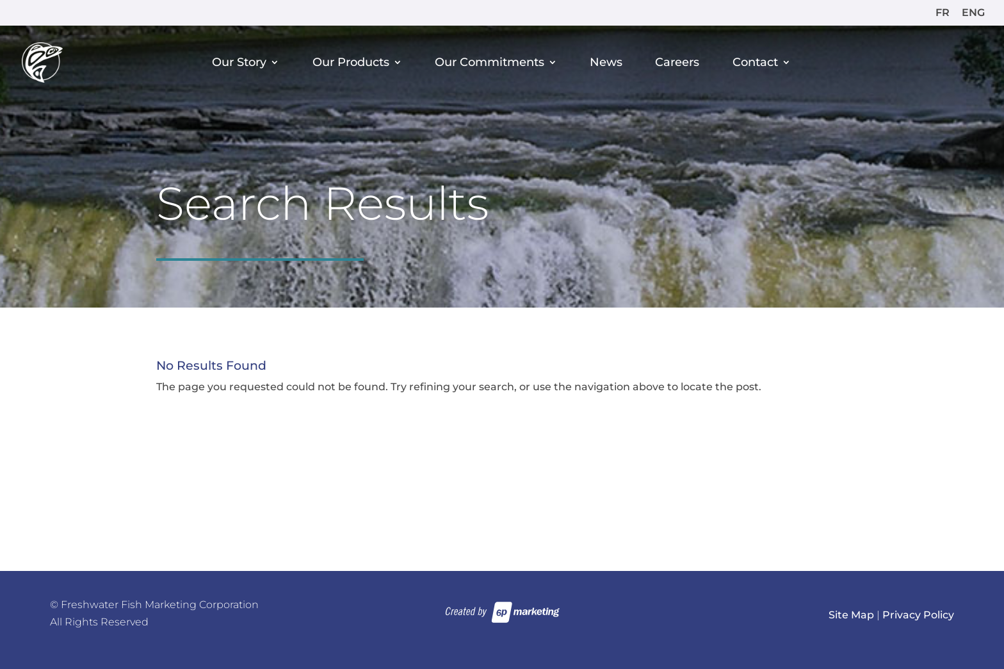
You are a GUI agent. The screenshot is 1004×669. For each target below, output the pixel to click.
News (606, 62)
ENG (973, 13)
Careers (677, 62)
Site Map (851, 615)
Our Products (350, 62)
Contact (755, 62)
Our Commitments (489, 62)
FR (942, 13)
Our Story (239, 62)
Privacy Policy (918, 615)
